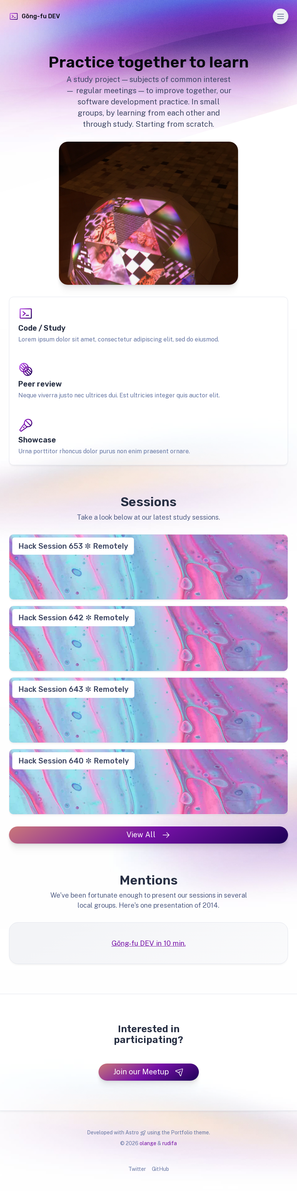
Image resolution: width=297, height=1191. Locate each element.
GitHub (160, 1169)
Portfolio (182, 1132)
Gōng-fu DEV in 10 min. (149, 943)
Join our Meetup (148, 1072)
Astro (132, 1132)
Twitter (137, 1169)
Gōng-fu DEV (34, 16)
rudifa (169, 1143)
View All (148, 834)
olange (148, 1143)
